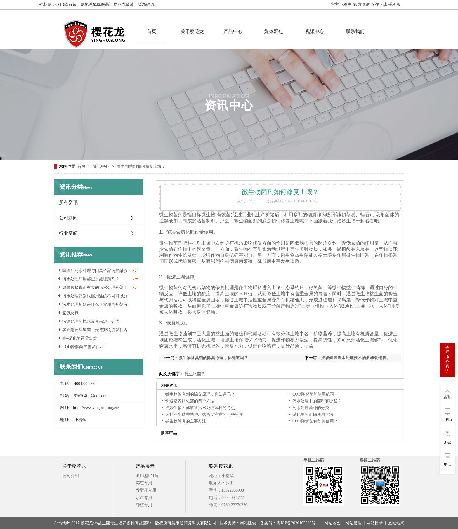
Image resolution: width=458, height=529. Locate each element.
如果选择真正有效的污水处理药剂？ (95, 287)
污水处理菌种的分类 (310, 408)
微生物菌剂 (194, 374)
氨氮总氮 (70, 313)
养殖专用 (144, 483)
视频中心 (314, 31)
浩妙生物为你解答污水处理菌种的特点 (200, 408)
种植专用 (144, 505)
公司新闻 (68, 217)
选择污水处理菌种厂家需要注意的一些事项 (204, 414)
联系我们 (355, 31)
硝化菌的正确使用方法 (312, 414)
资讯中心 (101, 166)
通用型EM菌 (147, 476)
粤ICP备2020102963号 (296, 523)
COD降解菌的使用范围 (313, 394)
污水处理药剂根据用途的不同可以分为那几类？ (93, 298)
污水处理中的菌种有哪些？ (316, 401)
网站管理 (353, 523)
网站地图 (411, 4)
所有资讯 (68, 202)
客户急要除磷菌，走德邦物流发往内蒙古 (93, 332)
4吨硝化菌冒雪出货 (79, 338)
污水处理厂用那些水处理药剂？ (90, 279)
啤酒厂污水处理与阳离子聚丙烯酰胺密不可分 (93, 273)
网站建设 (248, 523)
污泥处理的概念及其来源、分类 (90, 321)
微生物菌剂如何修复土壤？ (141, 166)
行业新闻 (68, 233)
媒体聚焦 (273, 31)
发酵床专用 (146, 490)
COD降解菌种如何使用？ (315, 421)
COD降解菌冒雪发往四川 (85, 347)
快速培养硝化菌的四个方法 (189, 401)
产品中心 (233, 31)
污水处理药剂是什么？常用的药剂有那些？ (93, 307)
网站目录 (375, 523)
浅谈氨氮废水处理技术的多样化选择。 (356, 358)
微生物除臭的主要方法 (185, 421)
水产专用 (144, 497)
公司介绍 (71, 476)
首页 (151, 31)
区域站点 (396, 523)
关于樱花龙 (192, 31)
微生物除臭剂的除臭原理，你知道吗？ (213, 358)
